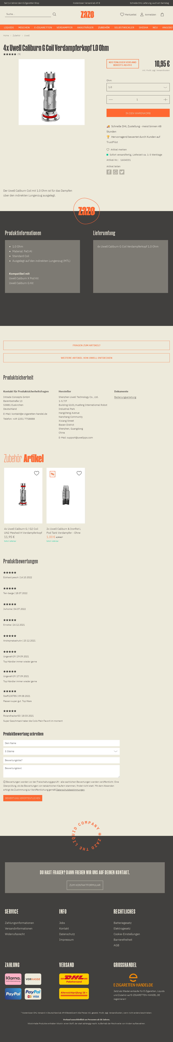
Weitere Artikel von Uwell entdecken (86, 357)
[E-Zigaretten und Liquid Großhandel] (141, 987)
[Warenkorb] (162, 14)
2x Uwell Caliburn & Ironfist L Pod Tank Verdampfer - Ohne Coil (64, 531)
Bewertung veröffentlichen (22, 798)
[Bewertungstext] (61, 771)
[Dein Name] (61, 743)
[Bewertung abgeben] (61, 751)
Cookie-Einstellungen (127, 934)
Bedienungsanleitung (125, 397)
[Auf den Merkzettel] (36, 473)
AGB (116, 945)
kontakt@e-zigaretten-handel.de (29, 413)
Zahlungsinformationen (19, 923)
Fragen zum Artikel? (86, 345)
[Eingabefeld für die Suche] (28, 14)
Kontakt (64, 928)
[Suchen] (54, 14)
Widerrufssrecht (15, 934)
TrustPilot (112, 142)
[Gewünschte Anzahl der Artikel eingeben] (137, 99)
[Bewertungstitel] (61, 760)
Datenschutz (67, 934)
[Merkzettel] (128, 14)
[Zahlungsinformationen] (23, 986)
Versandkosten (115, 1013)
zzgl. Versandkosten (161, 70)
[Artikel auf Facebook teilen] (109, 172)
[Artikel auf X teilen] (121, 172)
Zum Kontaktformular (84, 885)
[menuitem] (28, 15)
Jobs (62, 923)
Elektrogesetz (122, 928)
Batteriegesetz (123, 923)
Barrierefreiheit (123, 939)
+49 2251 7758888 (24, 418)
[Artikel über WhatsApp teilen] (115, 172)
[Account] (148, 14)
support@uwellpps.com (80, 437)
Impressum (66, 939)
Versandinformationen (18, 928)
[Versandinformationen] (74, 986)
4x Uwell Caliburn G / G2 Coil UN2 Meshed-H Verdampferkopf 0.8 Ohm (23, 531)
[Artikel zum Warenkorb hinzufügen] (138, 113)
